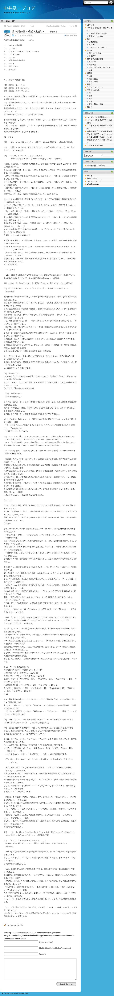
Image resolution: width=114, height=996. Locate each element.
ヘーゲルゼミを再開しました (98, 117)
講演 (90, 101)
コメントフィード (94, 181)
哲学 (89, 39)
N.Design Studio (22, 993)
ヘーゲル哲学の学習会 (98, 33)
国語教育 (92, 65)
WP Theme (5, 993)
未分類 (89, 107)
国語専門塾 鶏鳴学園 (96, 166)
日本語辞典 (93, 42)
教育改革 (92, 62)
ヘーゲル (92, 45)
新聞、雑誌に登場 (96, 104)
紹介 (13, 21)
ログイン (90, 176)
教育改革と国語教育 (95, 59)
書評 (90, 99)
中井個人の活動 (93, 90)
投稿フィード (92, 178)
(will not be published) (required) (55, 948)
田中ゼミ (90, 25)
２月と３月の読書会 (95, 145)
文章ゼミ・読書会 (96, 36)
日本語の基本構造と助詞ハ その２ (20, 26)
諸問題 (89, 73)
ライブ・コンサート (95, 87)
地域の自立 (93, 79)
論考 (90, 96)
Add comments (71, 35)
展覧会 (89, 84)
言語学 (89, 50)
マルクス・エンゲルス (98, 48)
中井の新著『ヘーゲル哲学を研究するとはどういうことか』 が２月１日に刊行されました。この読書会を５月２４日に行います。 (99, 137)
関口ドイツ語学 (20, 35)
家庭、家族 (93, 82)
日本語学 (30, 35)
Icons (13, 993)
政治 (90, 76)
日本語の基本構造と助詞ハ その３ (34, 31)
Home (7, 21)
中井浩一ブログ (19, 8)
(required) (46, 942)
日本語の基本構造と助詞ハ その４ (60, 26)
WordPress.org (93, 184)
